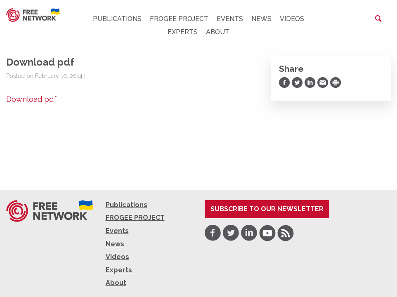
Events (230, 19)
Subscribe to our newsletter (267, 209)
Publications (117, 19)
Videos (292, 19)
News (261, 19)
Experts (183, 32)
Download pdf (31, 99)
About (217, 32)
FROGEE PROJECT (179, 19)
